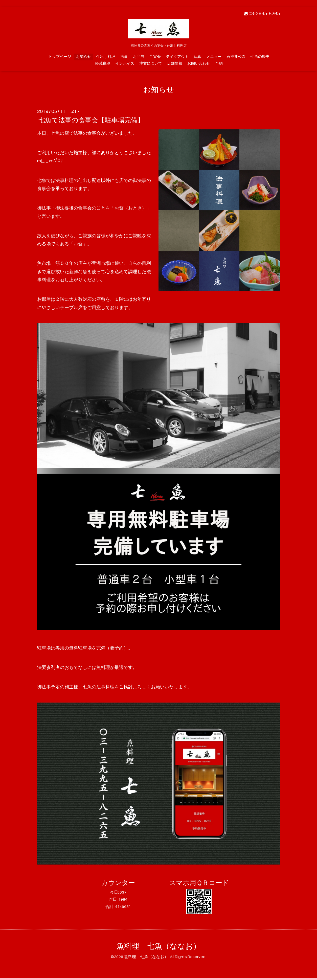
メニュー (213, 57)
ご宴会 (155, 57)
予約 (219, 63)
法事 (124, 57)
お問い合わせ (198, 63)
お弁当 (138, 57)
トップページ (59, 57)
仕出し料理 (105, 57)
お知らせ (83, 57)
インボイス (124, 63)
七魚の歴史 (260, 57)
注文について (150, 63)
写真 (197, 57)
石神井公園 (236, 57)
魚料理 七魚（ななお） (159, 946)
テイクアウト (177, 57)
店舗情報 (174, 63)
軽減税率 (102, 63)
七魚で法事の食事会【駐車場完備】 (91, 120)
